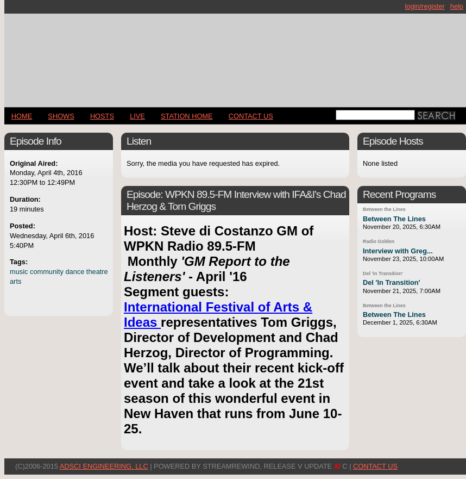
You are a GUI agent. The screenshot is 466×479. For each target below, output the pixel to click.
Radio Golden (378, 241)
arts (15, 281)
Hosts (102, 116)
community (47, 272)
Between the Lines (384, 209)
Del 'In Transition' (391, 282)
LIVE (137, 116)
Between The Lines (394, 219)
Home (21, 116)
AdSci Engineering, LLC (104, 466)
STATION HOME (187, 116)
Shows (61, 116)
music (19, 272)
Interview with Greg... (398, 251)
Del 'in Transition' (383, 273)
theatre (97, 272)
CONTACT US (251, 116)
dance (74, 272)
